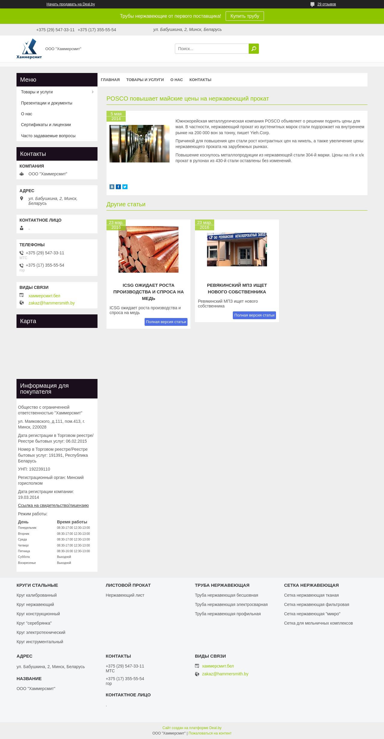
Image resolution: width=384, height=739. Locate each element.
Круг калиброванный (36, 595)
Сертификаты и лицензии (46, 124)
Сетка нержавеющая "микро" (312, 613)
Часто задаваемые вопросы (48, 135)
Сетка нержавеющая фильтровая (316, 604)
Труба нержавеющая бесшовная (226, 595)
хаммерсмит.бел (44, 295)
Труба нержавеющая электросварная (231, 604)
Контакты (201, 79)
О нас (176, 79)
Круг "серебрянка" (34, 623)
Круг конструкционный (38, 613)
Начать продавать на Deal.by (70, 4)
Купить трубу (244, 16)
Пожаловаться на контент (210, 733)
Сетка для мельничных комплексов (318, 623)
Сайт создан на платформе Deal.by (192, 728)
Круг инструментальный (39, 641)
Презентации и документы (46, 103)
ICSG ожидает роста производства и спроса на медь (148, 292)
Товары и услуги (145, 79)
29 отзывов (326, 4)
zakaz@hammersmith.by (51, 303)
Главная (110, 79)
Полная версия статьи (166, 322)
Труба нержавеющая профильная (228, 613)
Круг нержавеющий (35, 604)
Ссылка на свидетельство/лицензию (53, 505)
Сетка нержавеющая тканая (311, 595)
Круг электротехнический (40, 632)
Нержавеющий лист (125, 595)
